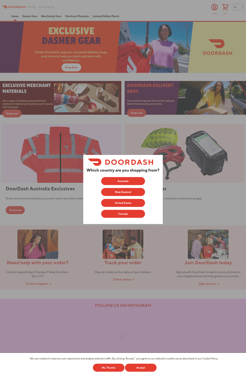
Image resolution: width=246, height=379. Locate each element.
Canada (123, 213)
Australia (123, 181)
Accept (140, 367)
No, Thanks (108, 367)
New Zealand (123, 192)
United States (123, 202)
